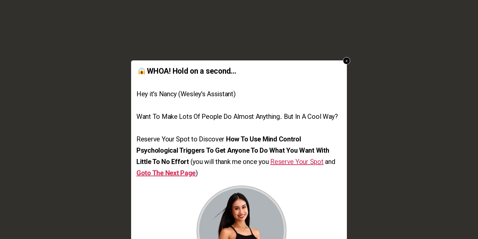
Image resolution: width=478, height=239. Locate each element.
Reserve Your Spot (296, 162)
